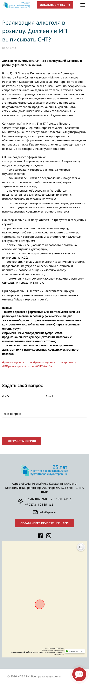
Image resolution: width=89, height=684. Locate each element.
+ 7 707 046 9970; (36, 499)
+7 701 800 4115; (60, 499)
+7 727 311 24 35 (36, 504)
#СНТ (39, 366)
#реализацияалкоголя (17, 362)
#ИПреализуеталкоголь (18, 366)
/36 (51, 504)
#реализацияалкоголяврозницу (55, 362)
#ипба (47, 366)
